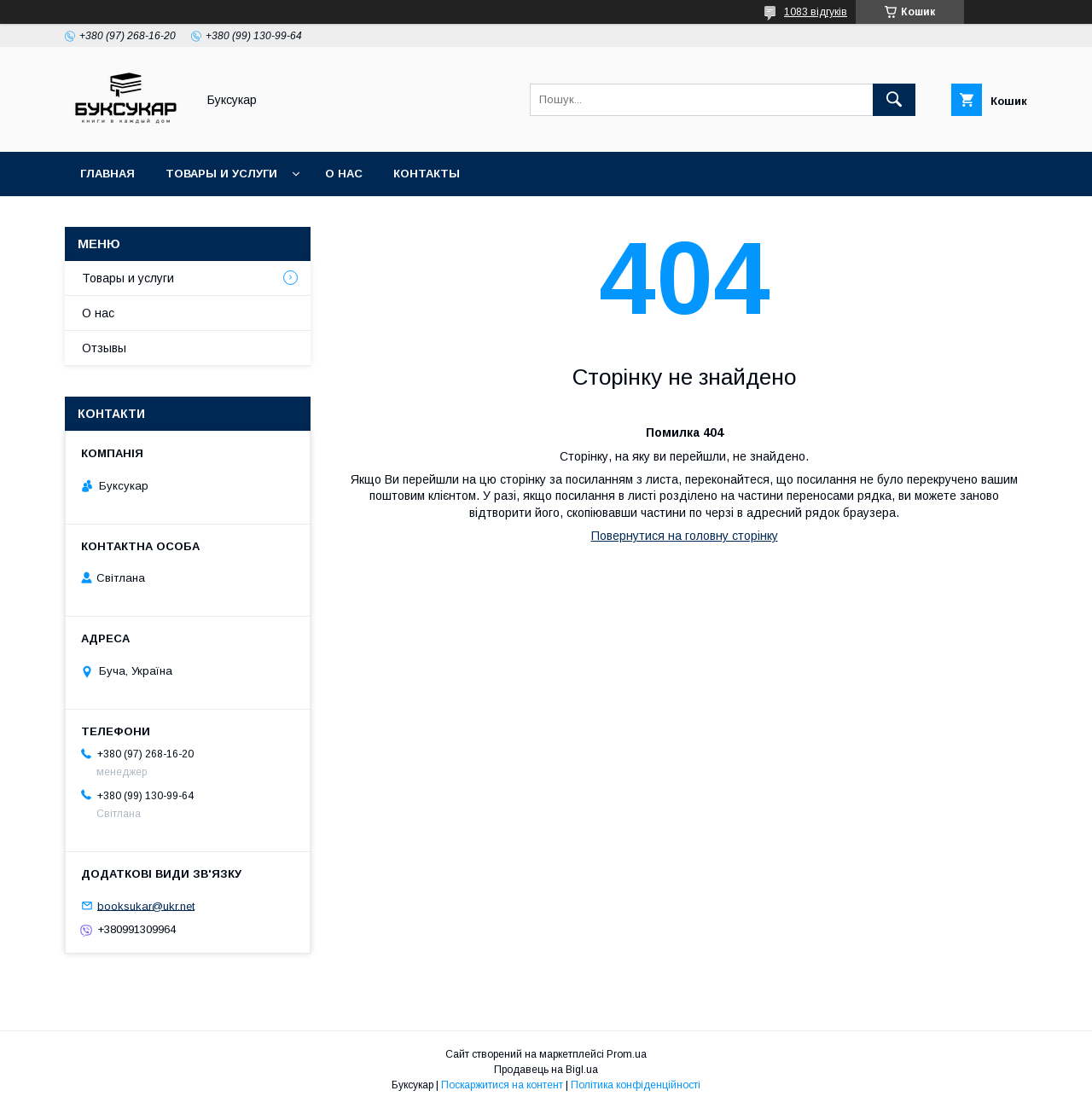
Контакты (426, 173)
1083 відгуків (815, 12)
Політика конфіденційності (635, 1085)
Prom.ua (627, 1054)
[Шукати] (894, 100)
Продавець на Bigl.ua (546, 1070)
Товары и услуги (221, 173)
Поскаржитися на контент (502, 1085)
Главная (107, 173)
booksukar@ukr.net (146, 905)
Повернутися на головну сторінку (684, 535)
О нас (344, 173)
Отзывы (104, 348)
